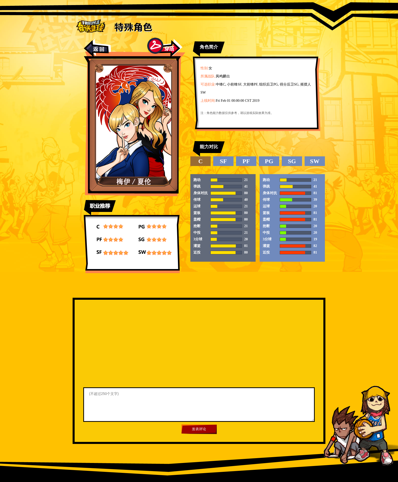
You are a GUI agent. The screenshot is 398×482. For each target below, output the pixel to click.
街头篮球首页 (90, 25)
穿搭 (165, 47)
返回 (97, 48)
